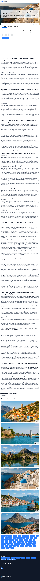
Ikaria (18, 530)
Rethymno (30, 526)
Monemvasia (12, 524)
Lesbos (3, 526)
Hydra (3, 522)
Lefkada (19, 526)
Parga (35, 526)
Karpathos (15, 520)
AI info (2, 572)
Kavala (11, 522)
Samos (8, 528)
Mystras (3, 520)
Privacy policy (3, 566)
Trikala (7, 526)
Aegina (17, 524)
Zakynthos (19, 522)
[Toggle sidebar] (38, 2)
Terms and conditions (4, 570)
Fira (6, 520)
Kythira (35, 522)
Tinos (27, 522)
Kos (34, 524)
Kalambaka (3, 528)
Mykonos (21, 530)
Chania (7, 524)
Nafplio (34, 528)
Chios (28, 520)
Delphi (3, 530)
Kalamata (7, 532)
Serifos (10, 530)
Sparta (24, 522)
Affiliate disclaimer (4, 569)
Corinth (15, 522)
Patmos (10, 526)
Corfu (12, 528)
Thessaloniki (32, 520)
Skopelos (10, 520)
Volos (26, 526)
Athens (14, 530)
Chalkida (6, 522)
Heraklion (26, 524)
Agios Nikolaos (16, 528)
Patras (34, 530)
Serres (26, 530)
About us (2, 563)
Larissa (15, 526)
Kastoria (3, 532)
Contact (2, 562)
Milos (23, 526)
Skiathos (30, 530)
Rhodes (3, 524)
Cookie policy (3, 567)
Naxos (19, 520)
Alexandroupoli (28, 528)
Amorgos (12, 532)
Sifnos (37, 520)
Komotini (21, 524)
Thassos (30, 524)
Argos (6, 530)
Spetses (31, 522)
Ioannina (23, 520)
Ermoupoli (22, 528)
